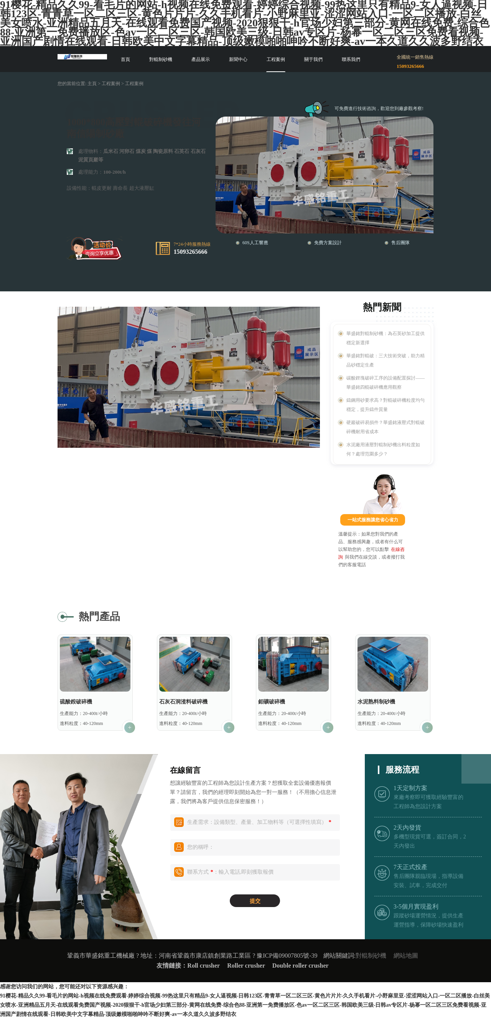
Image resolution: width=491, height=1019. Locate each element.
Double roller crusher (300, 965)
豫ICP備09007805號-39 (287, 955)
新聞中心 (238, 59)
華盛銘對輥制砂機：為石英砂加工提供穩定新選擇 (385, 338)
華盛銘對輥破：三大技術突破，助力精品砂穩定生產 (385, 360)
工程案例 (276, 59)
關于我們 (313, 59)
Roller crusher (247, 965)
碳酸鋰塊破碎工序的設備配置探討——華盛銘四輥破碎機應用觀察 (385, 382)
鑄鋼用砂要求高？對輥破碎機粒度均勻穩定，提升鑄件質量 (385, 405)
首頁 (125, 59)
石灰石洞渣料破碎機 (183, 702)
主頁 (92, 83)
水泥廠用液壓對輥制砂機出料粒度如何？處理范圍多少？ (383, 449)
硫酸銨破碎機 (76, 702)
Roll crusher (203, 965)
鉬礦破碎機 (271, 702)
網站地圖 (406, 955)
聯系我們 (351, 59)
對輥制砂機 (160, 59)
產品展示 (200, 59)
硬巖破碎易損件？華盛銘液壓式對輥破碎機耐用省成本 (385, 427)
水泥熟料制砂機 (376, 702)
